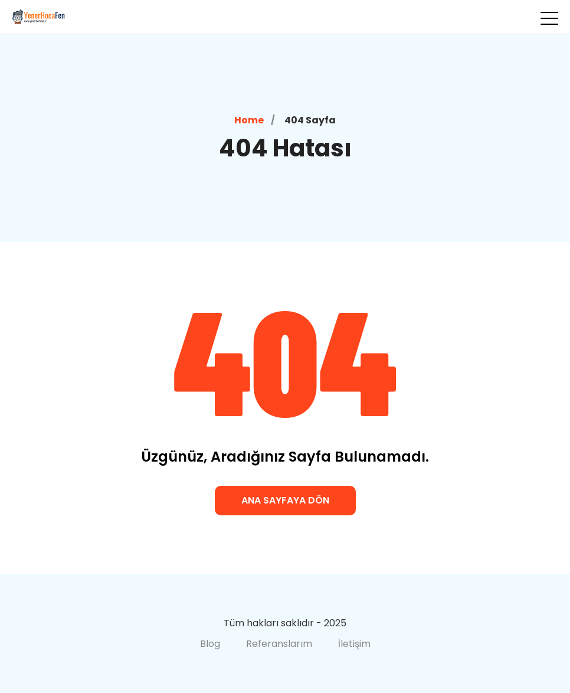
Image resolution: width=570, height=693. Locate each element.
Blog (210, 643)
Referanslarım (279, 643)
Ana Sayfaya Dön (285, 500)
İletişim (354, 643)
